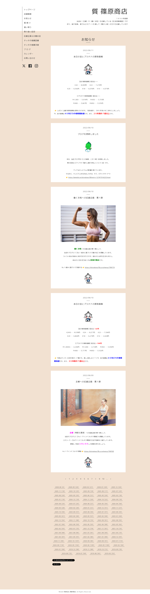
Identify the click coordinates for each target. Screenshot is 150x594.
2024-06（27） (88, 504)
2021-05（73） (117, 533)
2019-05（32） (110, 553)
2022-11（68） (74, 520)
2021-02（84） (88, 537)
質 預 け (27, 23)
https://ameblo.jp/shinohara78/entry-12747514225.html (89, 177)
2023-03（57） (88, 516)
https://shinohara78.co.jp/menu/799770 (100, 267)
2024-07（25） (74, 504)
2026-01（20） (102, 487)
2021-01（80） (103, 537)
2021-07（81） (88, 533)
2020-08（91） (103, 541)
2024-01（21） (88, 508)
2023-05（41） (60, 516)
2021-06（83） (103, 533)
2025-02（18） (117, 495)
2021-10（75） (117, 528)
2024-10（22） (103, 499)
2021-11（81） (103, 528)
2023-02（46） (103, 516)
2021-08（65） (74, 533)
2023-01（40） (117, 516)
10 (103, 479)
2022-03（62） (117, 524)
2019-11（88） (88, 549)
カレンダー (28, 54)
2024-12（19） (74, 499)
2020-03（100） (104, 545)
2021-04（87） (60, 537)
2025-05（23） (74, 495)
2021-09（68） (60, 533)
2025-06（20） (60, 495)
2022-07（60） (60, 524)
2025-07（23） (117, 491)
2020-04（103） (89, 545)
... (107, 479)
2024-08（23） (60, 504)
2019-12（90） (74, 549)
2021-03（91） (74, 537)
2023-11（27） (117, 508)
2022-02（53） (60, 528)
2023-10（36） (60, 512)
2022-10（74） (88, 520)
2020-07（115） (117, 541)
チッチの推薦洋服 (31, 45)
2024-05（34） (103, 504)
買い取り (27, 27)
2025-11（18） (60, 491)
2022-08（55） (117, 520)
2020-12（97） (117, 537)
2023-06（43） (117, 512)
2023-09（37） (74, 512)
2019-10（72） (103, 549)
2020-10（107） (74, 541)
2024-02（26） (74, 508)
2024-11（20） (88, 499)
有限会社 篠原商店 (70, 592)
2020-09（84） (88, 541)
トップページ (29, 9)
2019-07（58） (81, 553)
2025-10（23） (74, 491)
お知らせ (27, 18)
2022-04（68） (103, 524)
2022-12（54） (60, 520)
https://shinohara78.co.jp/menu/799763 (99, 451)
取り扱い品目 (29, 31)
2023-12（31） (103, 508)
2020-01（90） (60, 549)
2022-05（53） (88, 524)
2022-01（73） (74, 528)
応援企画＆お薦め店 (32, 36)
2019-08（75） (67, 553)
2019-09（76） (117, 549)
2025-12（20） (117, 487)
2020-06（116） (59, 545)
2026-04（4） (60, 487)
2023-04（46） (74, 516)
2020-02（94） (119, 545)
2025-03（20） (103, 495)
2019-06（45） (96, 553)
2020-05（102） (74, 545)
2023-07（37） (103, 512)
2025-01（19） (60, 499)
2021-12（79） (88, 528)
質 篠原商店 (110, 11)
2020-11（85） (59, 541)
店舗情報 (27, 14)
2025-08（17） (103, 491)
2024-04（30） (117, 504)
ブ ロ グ (27, 49)
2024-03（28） (60, 508)
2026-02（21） (88, 487)
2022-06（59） (74, 524)
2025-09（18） (88, 491)
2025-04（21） (88, 495)
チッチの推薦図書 (31, 40)
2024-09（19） (117, 499)
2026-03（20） (74, 487)
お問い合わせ (29, 58)
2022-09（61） (103, 520)
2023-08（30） (88, 512)
